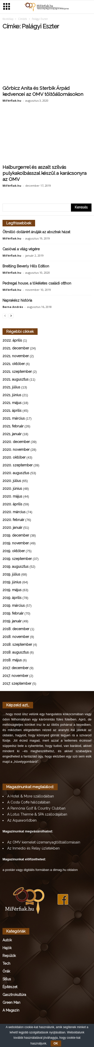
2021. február (13, 427)
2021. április (12, 411)
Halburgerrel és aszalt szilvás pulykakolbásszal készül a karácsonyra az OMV (44, 173)
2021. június (12, 395)
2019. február (13, 614)
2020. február (13, 520)
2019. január (12, 622)
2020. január (12, 528)
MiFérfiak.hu (12, 101)
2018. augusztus (16, 653)
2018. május (12, 661)
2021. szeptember (17, 372)
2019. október (14, 551)
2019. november (16, 544)
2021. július (11, 388)
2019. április (12, 598)
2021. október (14, 364)
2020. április (12, 505)
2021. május (12, 403)
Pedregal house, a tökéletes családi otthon (37, 284)
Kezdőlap (8, 19)
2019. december (16, 536)
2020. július (12, 481)
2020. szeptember (18, 466)
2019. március (14, 606)
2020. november (16, 450)
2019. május (12, 590)
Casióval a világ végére (21, 250)
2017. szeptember (17, 684)
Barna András (13, 307)
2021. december (16, 349)
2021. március (14, 419)
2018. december (16, 629)
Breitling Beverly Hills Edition (26, 267)
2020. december (16, 442)
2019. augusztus (16, 567)
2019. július (11, 575)
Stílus (7, 980)
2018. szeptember (17, 645)
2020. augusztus (16, 473)
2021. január (12, 434)
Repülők (9, 956)
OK (56, 1043)
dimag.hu (59, 870)
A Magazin (11, 1011)
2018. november (16, 637)
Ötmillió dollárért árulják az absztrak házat (36, 232)
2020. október (14, 458)
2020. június (12, 489)
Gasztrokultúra (14, 995)
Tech (6, 964)
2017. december (16, 668)
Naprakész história (17, 301)
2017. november (15, 676)
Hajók (7, 948)
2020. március (14, 512)
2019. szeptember (17, 559)
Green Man (11, 1003)
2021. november (16, 356)
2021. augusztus (16, 380)
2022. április (12, 341)
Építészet (10, 987)
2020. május (12, 497)
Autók (7, 941)
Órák (6, 972)
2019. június (12, 583)
